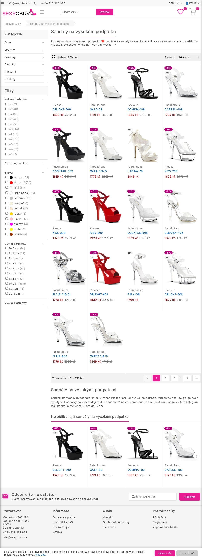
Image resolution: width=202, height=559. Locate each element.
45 (11, 154)
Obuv (8, 42)
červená (18, 182)
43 (11, 144)
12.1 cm (14, 258)
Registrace (160, 522)
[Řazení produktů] (188, 57)
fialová (16, 224)
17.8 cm (14, 288)
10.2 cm (15, 248)
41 (11, 134)
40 (12, 129)
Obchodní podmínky (116, 522)
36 (11, 109)
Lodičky (10, 49)
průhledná (20, 193)
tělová (16, 208)
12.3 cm (14, 263)
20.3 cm (14, 293)
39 (11, 124)
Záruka (57, 532)
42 (12, 139)
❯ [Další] (196, 456)
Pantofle (10, 71)
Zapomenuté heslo (165, 527)
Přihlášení (195, 3)
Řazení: (169, 57)
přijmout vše (165, 553)
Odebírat (189, 496)
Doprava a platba (64, 517)
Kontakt (108, 517)
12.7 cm (15, 268)
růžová (17, 218)
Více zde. (40, 554)
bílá (15, 187)
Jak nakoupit (61, 527)
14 (187, 378)
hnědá (16, 234)
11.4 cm (15, 253)
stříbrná (18, 198)
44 (11, 149)
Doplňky (10, 79)
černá (17, 177)
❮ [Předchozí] (55, 456)
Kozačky (10, 57)
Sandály (10, 64)
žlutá (15, 229)
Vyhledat (104, 12)
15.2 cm (15, 283)
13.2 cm (14, 273)
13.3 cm (14, 278)
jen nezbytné (187, 553)
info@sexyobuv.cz (15, 537)
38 (12, 119)
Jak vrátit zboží (63, 522)
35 (12, 104)
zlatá (15, 213)
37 (11, 114)
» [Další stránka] (196, 378)
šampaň (16, 203)
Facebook (109, 527)
